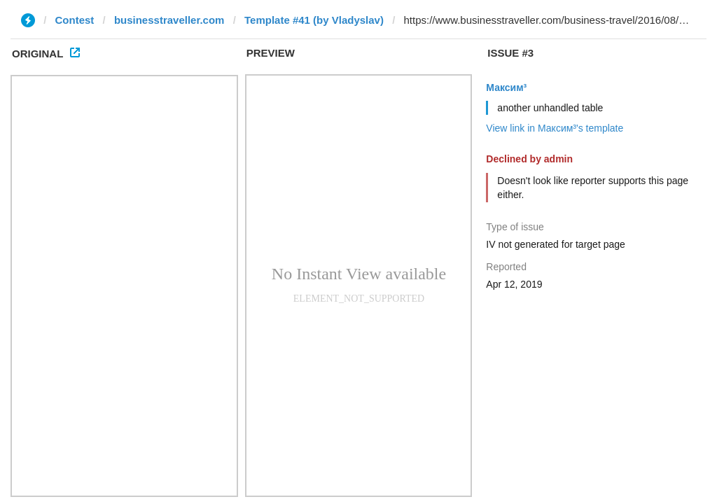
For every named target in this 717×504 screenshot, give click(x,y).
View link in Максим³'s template (554, 128)
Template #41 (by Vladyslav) (314, 20)
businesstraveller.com (169, 20)
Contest (75, 20)
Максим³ (506, 87)
